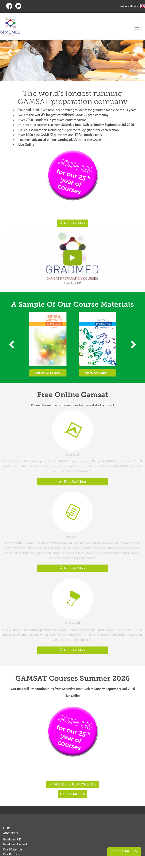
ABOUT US (10, 833)
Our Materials (12, 849)
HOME (7, 828)
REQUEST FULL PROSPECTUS (72, 784)
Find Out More (72, 223)
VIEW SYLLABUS (48, 373)
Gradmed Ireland (15, 844)
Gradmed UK (12, 839)
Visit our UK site (129, 6)
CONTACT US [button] (124, 851)
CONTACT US (72, 794)
